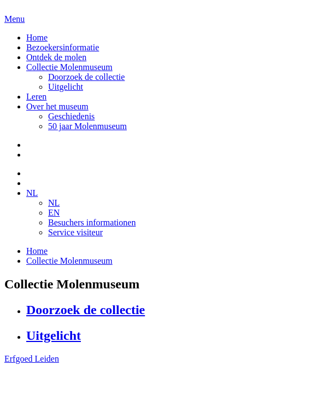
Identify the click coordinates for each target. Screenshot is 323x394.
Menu (14, 19)
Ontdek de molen (56, 57)
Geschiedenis (71, 116)
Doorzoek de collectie (86, 77)
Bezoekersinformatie (62, 47)
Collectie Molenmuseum (69, 67)
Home (37, 37)
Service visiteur (75, 232)
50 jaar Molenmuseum (87, 126)
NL (32, 193)
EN (54, 212)
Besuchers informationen (92, 222)
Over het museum (57, 106)
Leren (36, 96)
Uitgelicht (65, 86)
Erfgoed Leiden (31, 358)
